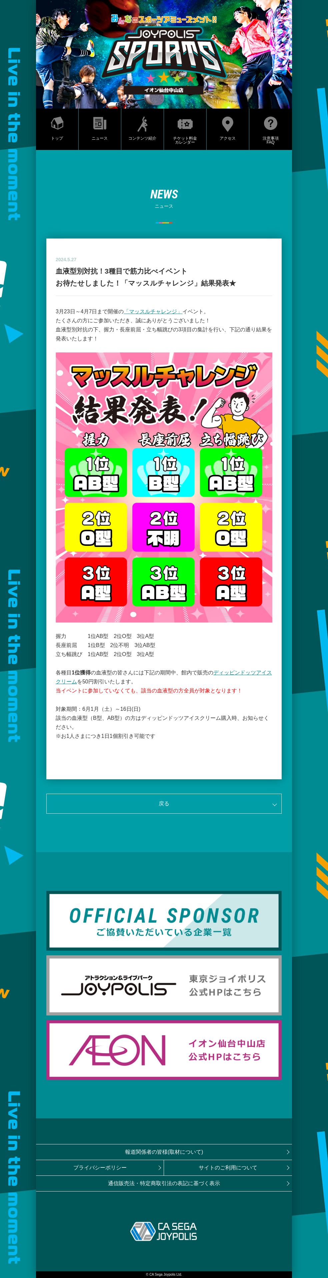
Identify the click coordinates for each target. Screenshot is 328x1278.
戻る (164, 803)
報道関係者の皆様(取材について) (164, 1152)
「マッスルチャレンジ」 (153, 311)
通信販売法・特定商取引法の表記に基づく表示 (164, 1183)
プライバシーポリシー (100, 1167)
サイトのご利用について (228, 1167)
